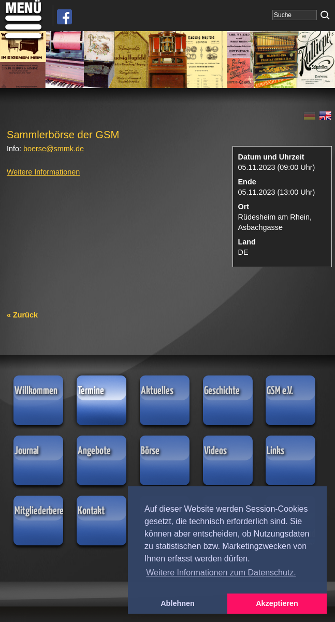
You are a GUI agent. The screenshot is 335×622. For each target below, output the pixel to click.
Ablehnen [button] (178, 603)
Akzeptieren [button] (277, 603)
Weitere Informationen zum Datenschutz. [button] (221, 572)
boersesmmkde (53, 148)
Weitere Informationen (43, 172)
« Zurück (22, 315)
